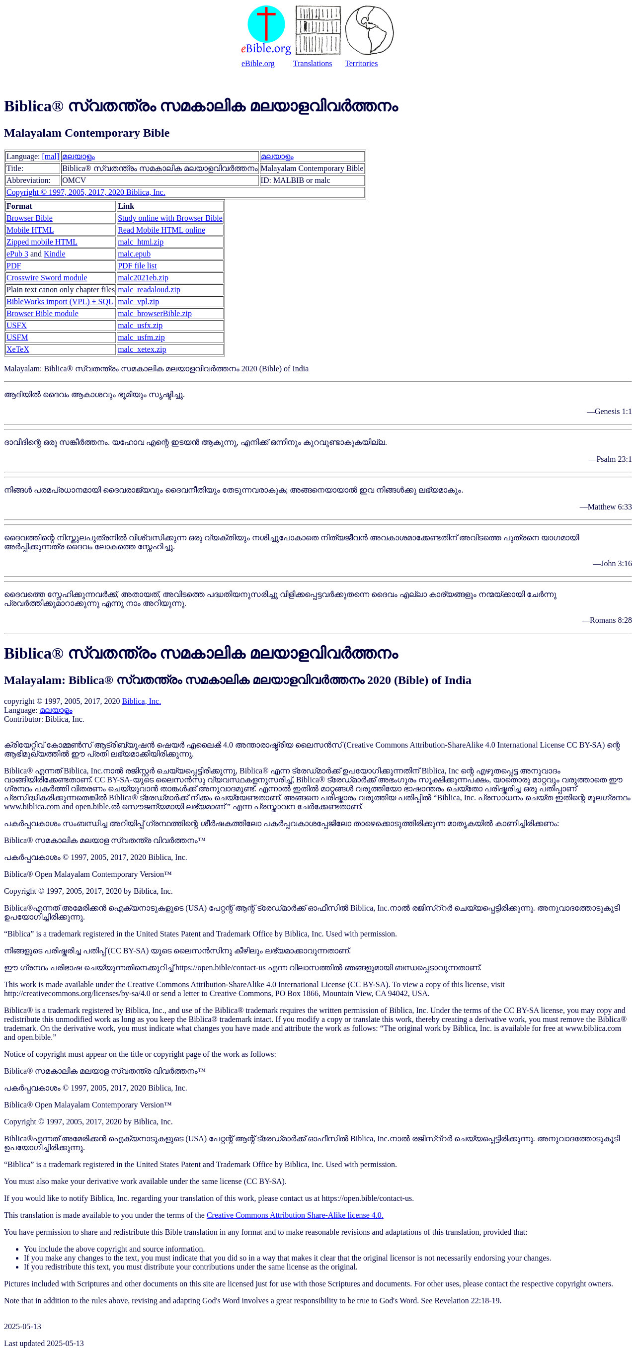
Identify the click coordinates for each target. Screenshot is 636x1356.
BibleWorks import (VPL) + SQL (59, 301)
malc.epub (134, 254)
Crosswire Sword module (46, 277)
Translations (312, 63)
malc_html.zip (140, 242)
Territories (361, 63)
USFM (17, 337)
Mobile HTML (30, 230)
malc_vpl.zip (138, 301)
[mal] (51, 156)
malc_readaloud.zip (149, 289)
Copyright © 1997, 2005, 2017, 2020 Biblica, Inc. (85, 192)
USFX (16, 325)
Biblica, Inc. (141, 701)
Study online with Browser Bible (170, 218)
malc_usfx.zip (140, 325)
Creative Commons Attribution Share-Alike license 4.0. (295, 1215)
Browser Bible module (42, 313)
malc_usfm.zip (141, 337)
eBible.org (258, 63)
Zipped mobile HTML (42, 242)
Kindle (55, 254)
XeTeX (17, 349)
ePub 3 (17, 254)
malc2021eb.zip (143, 277)
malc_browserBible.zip (155, 313)
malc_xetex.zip (142, 349)
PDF (13, 265)
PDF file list (137, 265)
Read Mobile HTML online (161, 230)
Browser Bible (29, 218)
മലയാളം (78, 156)
